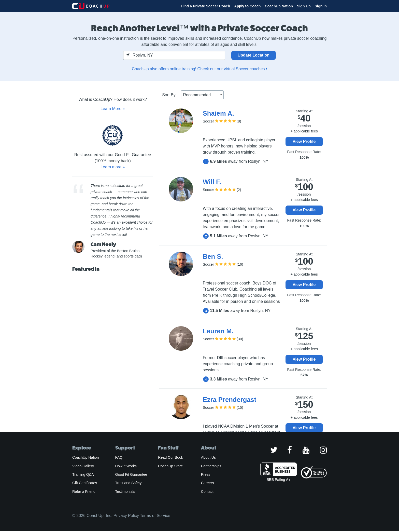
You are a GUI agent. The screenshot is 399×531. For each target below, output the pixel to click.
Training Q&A (83, 474)
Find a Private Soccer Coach (205, 6)
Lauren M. (218, 331)
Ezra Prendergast (229, 399)
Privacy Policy (126, 515)
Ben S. (213, 256)
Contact (207, 491)
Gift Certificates (84, 483)
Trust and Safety (128, 483)
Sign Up (304, 6)
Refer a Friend (83, 491)
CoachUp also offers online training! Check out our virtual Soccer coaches (199, 69)
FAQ (118, 457)
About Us (208, 457)
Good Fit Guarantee (131, 474)
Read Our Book (170, 457)
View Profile (304, 141)
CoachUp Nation (279, 6)
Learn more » (113, 167)
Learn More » (113, 108)
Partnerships (211, 466)
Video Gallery (83, 466)
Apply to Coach (247, 6)
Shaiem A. (218, 113)
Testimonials (125, 491)
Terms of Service (155, 515)
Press (205, 474)
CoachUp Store (170, 466)
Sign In (321, 6)
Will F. (212, 181)
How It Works (126, 466)
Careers (207, 483)
